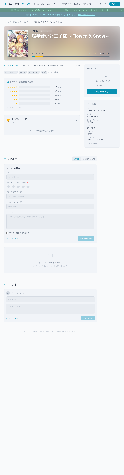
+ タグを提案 (54, 72)
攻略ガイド (66, 4)
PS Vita (14, 22)
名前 (8, 172)
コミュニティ (89, 4)
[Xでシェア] (76, 66)
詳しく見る (106, 10)
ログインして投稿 (12, 238)
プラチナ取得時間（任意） (15, 192)
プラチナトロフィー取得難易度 (17, 183)
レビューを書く (102, 92)
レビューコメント (12, 212)
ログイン (114, 4)
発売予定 (77, 4)
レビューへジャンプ (13, 65)
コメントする (88, 318)
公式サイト (39, 65)
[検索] (106, 4)
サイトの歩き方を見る (86, 15)
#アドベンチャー (10, 72)
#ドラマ (22, 72)
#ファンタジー (34, 72)
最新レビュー (46, 4)
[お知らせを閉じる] (121, 10)
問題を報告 (92, 143)
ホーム (36, 4)
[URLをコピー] (79, 66)
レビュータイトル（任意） (15, 202)
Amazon (51, 65)
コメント (28, 65)
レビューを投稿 (86, 238)
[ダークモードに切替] (101, 4)
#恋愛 (44, 72)
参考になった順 (89, 159)
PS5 (56, 4)
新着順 (77, 159)
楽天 (60, 65)
